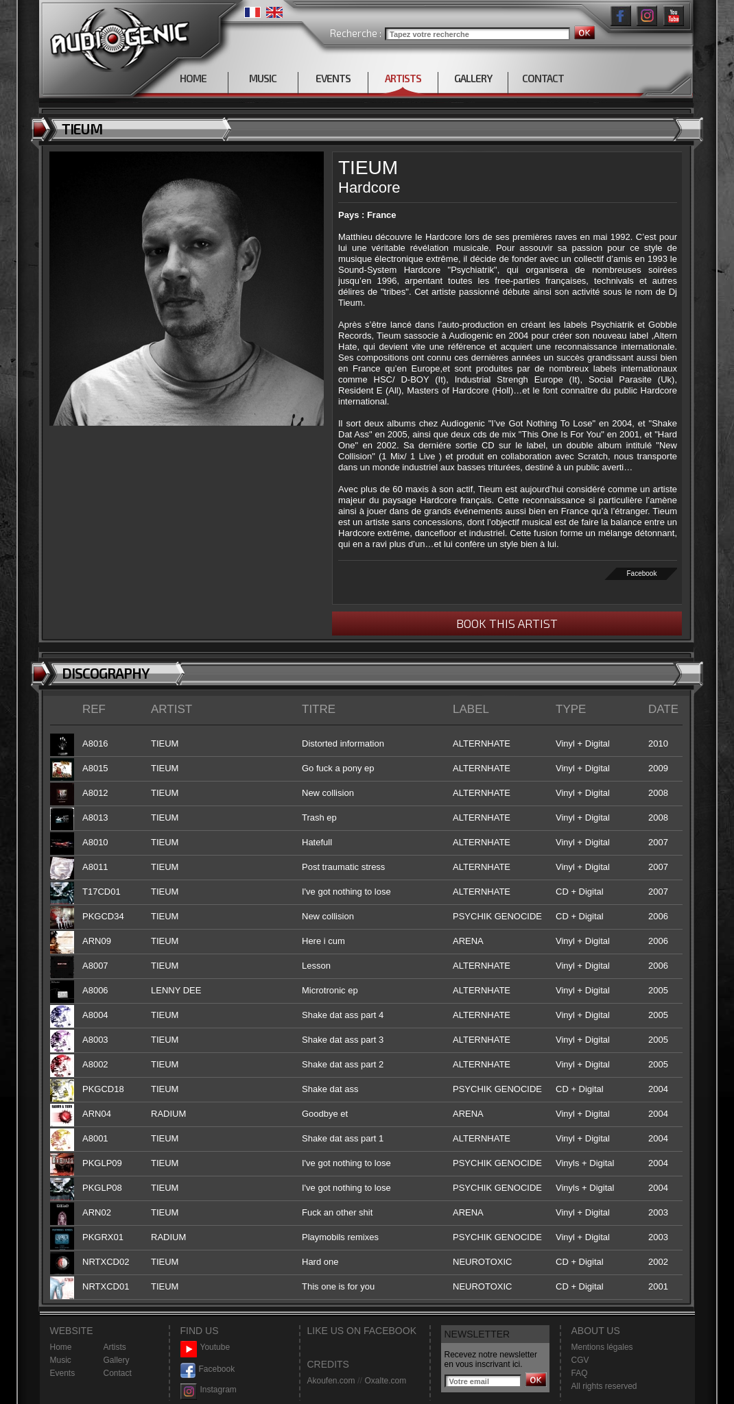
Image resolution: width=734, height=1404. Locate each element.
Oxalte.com (385, 1380)
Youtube (205, 1347)
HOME (193, 78)
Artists (115, 1347)
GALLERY (473, 78)
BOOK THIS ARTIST (507, 623)
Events (62, 1373)
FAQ (579, 1373)
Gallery (117, 1360)
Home (61, 1347)
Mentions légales (602, 1347)
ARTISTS (403, 78)
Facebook (642, 573)
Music (60, 1360)
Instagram (208, 1389)
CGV (580, 1360)
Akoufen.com (331, 1380)
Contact (118, 1373)
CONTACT (543, 78)
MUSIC (262, 78)
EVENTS (333, 78)
